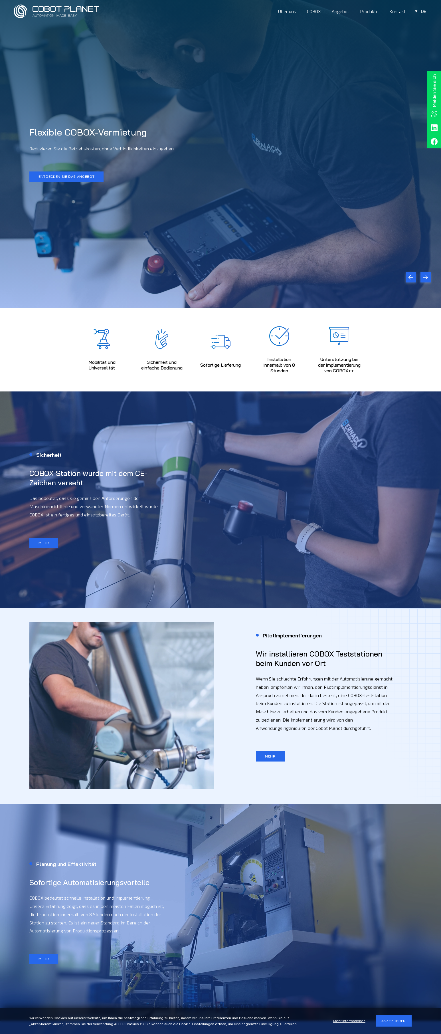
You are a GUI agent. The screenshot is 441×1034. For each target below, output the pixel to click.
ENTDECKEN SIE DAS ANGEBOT (66, 176)
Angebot (340, 11)
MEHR (44, 543)
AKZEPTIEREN (393, 1021)
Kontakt (397, 11)
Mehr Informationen (349, 1021)
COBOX (314, 11)
